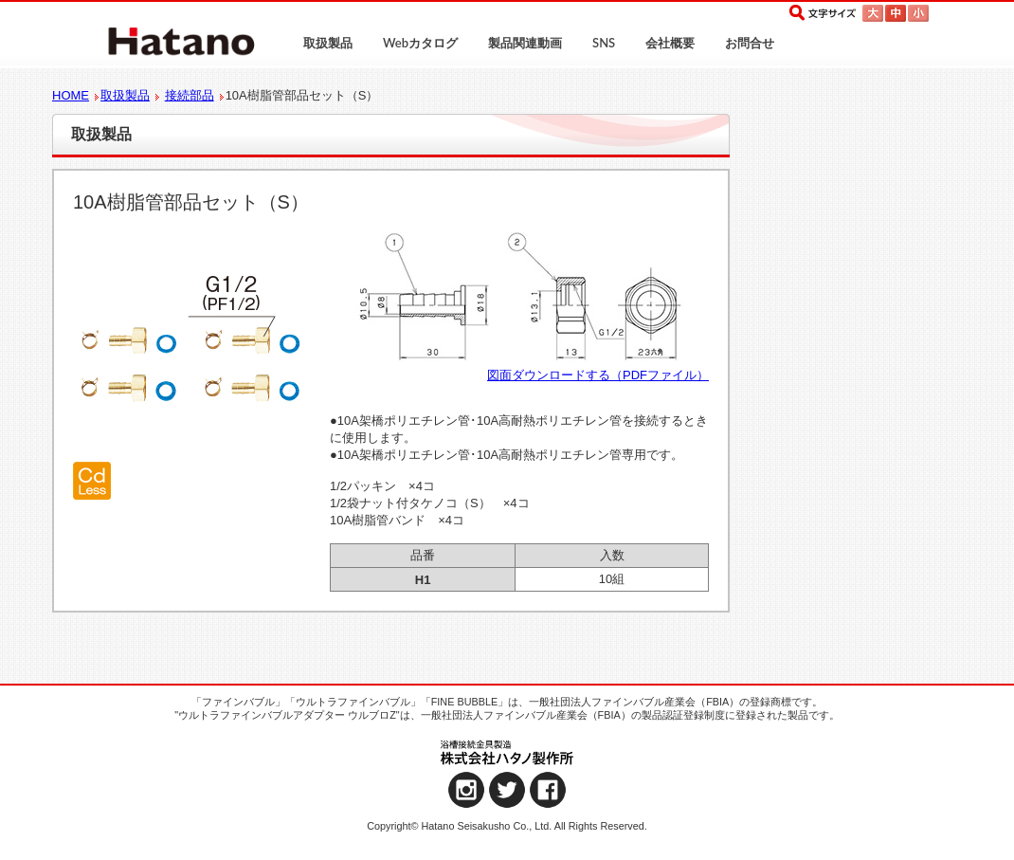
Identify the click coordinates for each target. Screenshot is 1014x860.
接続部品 (189, 95)
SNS (603, 42)
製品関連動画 (525, 42)
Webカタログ (420, 42)
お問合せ (749, 42)
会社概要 (670, 42)
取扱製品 (328, 42)
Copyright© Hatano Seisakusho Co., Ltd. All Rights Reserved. (507, 826)
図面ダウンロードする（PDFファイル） (598, 375)
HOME (70, 95)
